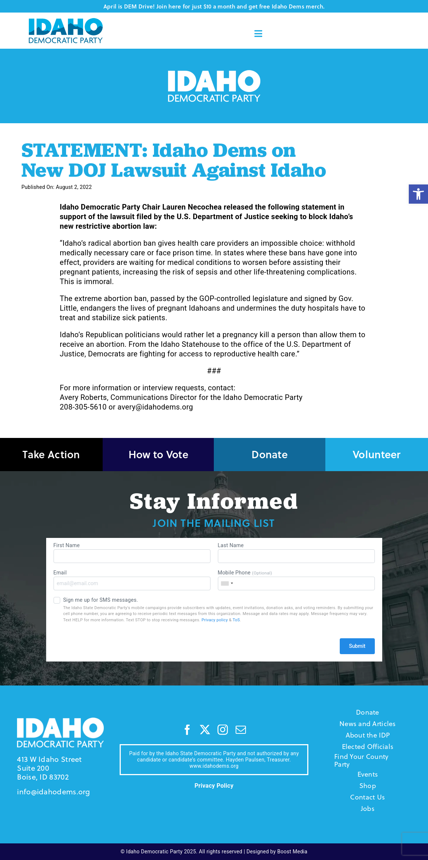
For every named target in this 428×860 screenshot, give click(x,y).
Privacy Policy (214, 785)
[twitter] (205, 730)
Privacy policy (215, 620)
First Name (132, 552)
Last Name (296, 552)
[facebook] (187, 730)
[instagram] (223, 730)
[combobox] (226, 583)
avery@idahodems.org (155, 407)
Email (132, 580)
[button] (418, 194)
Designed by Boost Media (277, 851)
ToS (236, 620)
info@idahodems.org (53, 791)
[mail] (241, 730)
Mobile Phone (296, 580)
